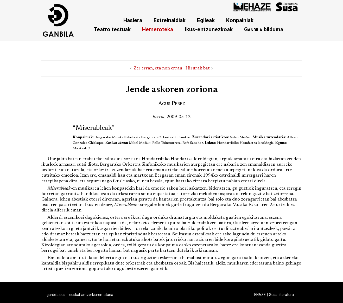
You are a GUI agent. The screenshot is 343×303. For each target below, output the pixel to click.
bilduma (263, 29)
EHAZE (260, 295)
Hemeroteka (157, 29)
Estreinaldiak (170, 20)
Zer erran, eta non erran (158, 68)
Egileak (206, 20)
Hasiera (132, 20)
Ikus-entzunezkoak (209, 29)
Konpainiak (239, 20)
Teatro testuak (112, 29)
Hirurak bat (198, 68)
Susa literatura (281, 295)
